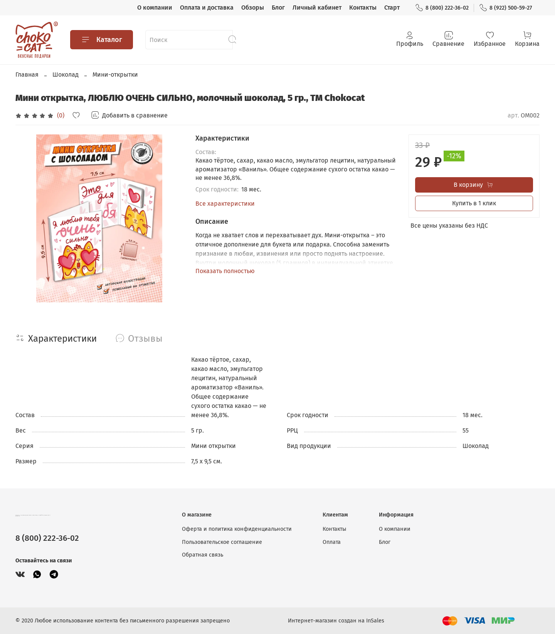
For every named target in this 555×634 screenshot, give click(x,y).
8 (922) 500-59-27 (505, 8)
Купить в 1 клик (474, 203)
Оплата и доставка (207, 7)
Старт (392, 7)
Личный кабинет (317, 7)
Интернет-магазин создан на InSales (336, 620)
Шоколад (65, 74)
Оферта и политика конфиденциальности (237, 529)
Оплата (332, 542)
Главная (27, 74)
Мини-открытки (115, 74)
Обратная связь (202, 555)
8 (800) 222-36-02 (442, 8)
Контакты (363, 7)
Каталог (101, 39)
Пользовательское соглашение (222, 542)
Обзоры (252, 7)
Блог (278, 7)
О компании (154, 7)
